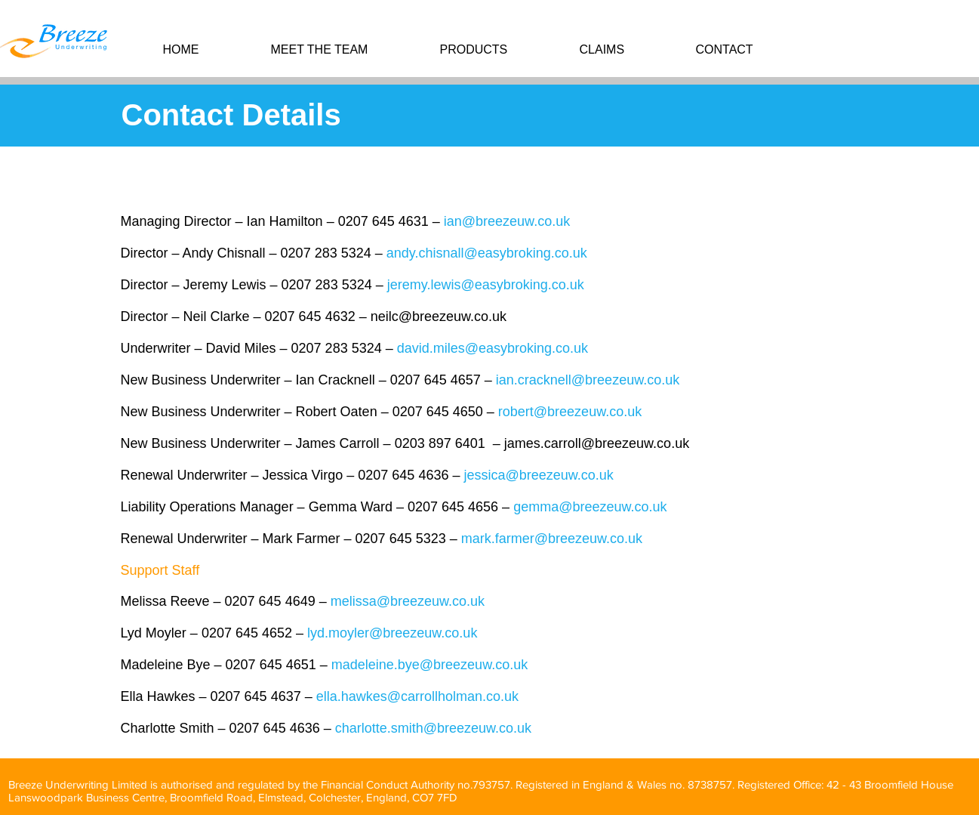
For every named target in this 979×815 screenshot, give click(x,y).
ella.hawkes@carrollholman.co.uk (417, 696)
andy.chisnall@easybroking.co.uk (486, 253)
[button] (498, 50)
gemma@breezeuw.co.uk (590, 506)
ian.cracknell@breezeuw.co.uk (587, 379)
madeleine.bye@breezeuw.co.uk (429, 664)
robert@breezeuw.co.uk (570, 411)
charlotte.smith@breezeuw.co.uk (433, 728)
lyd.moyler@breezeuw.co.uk (392, 633)
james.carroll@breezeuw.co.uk (596, 443)
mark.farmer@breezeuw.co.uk (551, 538)
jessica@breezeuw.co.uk (538, 475)
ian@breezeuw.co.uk (507, 221)
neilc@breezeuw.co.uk (438, 316)
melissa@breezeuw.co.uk (408, 601)
